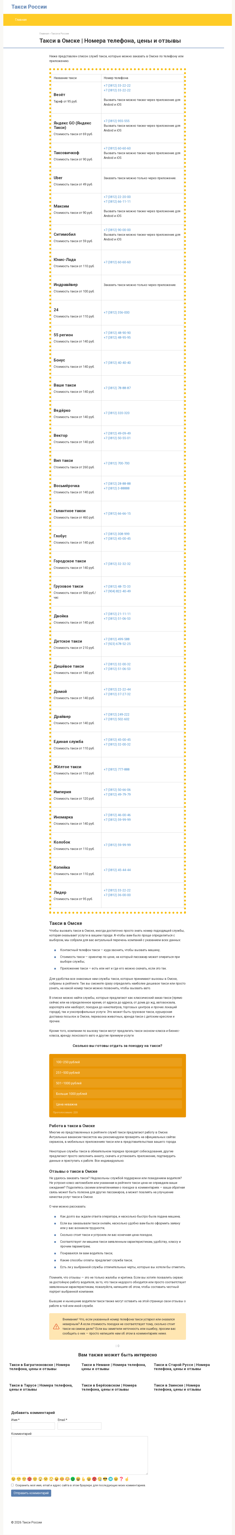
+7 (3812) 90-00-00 (117, 230)
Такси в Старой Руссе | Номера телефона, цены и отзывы (182, 1366)
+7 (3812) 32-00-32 (117, 664)
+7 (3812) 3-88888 (117, 488)
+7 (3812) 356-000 (117, 312)
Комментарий (21, 1434)
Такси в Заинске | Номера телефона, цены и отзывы (177, 1387)
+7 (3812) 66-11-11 (117, 201)
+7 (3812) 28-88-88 (117, 484)
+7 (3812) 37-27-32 (117, 694)
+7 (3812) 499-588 (117, 639)
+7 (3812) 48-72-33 (117, 586)
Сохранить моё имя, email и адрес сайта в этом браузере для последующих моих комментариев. (80, 1485)
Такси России (29, 7)
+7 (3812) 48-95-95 (117, 337)
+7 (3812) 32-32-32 (117, 564)
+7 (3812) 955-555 (117, 121)
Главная (21, 20)
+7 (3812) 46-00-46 (117, 815)
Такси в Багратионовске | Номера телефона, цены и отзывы (39, 1366)
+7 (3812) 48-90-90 (117, 333)
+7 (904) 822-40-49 (117, 591)
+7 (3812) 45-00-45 (117, 538)
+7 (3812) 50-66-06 (117, 790)
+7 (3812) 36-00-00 (117, 895)
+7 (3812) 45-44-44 (117, 870)
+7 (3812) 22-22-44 (117, 689)
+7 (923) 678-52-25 (117, 644)
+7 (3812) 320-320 (117, 413)
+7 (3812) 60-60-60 (117, 148)
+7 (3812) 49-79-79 (117, 794)
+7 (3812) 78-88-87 (117, 388)
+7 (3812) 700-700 (117, 463)
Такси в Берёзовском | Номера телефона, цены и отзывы (109, 1387)
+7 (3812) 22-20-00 (117, 197)
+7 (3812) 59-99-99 (117, 820)
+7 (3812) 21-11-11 (117, 614)
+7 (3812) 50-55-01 (117, 438)
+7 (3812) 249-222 (117, 714)
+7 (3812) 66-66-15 (117, 513)
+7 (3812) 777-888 (117, 769)
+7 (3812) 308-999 (117, 534)
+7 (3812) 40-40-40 (117, 363)
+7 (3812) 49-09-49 (117, 433)
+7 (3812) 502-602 (117, 719)
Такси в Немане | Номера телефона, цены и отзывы (113, 1366)
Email (62, 1420)
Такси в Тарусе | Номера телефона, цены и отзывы (41, 1387)
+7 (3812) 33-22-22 (117, 85)
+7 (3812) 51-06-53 (117, 618)
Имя (15, 1420)
